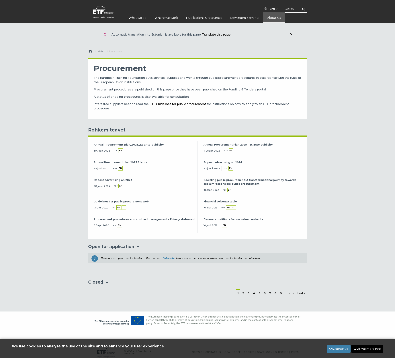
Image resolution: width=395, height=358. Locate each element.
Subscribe (169, 258)
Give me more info (367, 349)
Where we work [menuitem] (166, 18)
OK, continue (338, 349)
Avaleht (90, 52)
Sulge (291, 34)
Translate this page (216, 34)
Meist (101, 51)
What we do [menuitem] (137, 18)
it (124, 207)
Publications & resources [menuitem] (204, 18)
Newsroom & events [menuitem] (244, 18)
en (120, 150)
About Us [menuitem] (274, 18)
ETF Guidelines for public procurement (177, 104)
